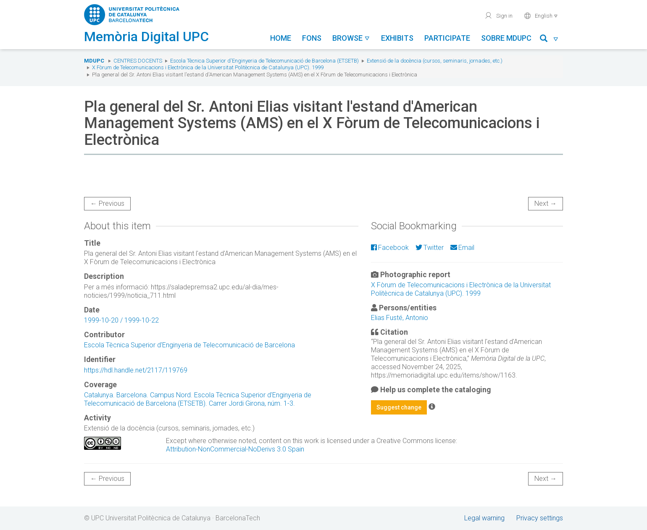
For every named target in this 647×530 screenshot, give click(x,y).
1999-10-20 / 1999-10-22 (121, 320)
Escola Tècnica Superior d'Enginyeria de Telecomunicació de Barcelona (189, 345)
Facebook (390, 248)
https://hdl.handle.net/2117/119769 (135, 370)
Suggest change (398, 407)
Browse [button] (351, 38)
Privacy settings (539, 518)
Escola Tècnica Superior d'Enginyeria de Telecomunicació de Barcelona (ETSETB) (264, 61)
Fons (311, 38)
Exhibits (397, 38)
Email (462, 248)
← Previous (107, 203)
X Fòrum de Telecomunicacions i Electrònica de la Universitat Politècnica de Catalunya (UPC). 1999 (208, 67)
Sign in (498, 15)
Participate (447, 38)
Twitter (430, 248)
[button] (549, 39)
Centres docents (137, 61)
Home (280, 38)
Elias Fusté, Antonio (399, 318)
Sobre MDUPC (506, 38)
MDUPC (94, 61)
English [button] (541, 15)
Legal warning (484, 518)
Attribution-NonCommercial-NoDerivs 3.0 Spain (235, 449)
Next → (545, 203)
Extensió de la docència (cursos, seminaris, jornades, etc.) (434, 61)
